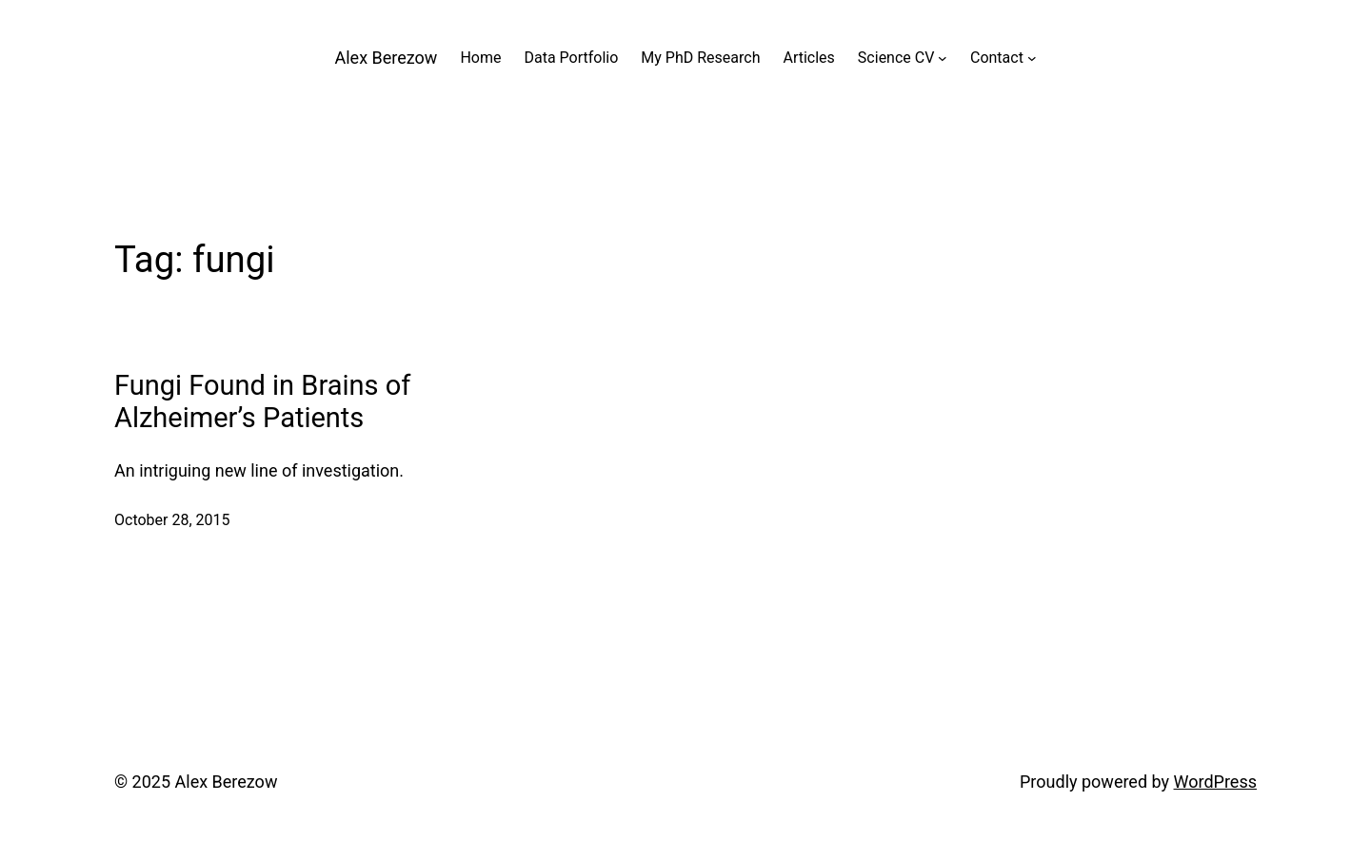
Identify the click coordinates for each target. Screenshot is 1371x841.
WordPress (1215, 782)
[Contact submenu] (1032, 58)
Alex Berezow (386, 58)
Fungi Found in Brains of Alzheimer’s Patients (262, 402)
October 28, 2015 (172, 520)
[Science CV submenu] (942, 58)
